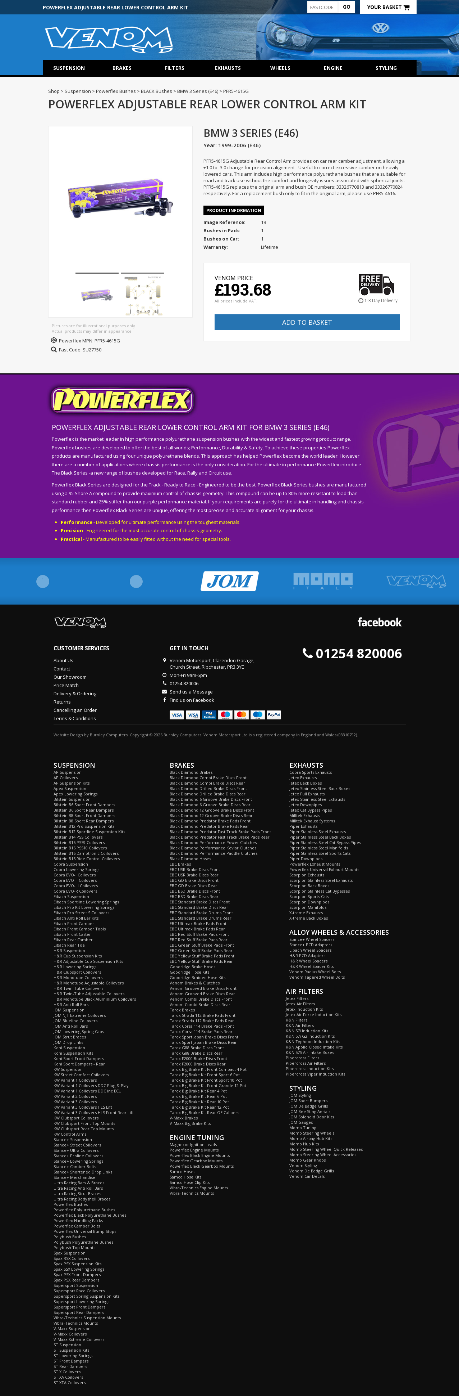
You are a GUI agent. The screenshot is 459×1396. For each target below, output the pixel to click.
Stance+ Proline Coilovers (78, 1155)
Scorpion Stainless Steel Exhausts (321, 880)
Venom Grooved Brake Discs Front (203, 988)
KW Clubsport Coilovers (76, 1118)
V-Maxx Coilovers (70, 1334)
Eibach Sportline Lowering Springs (86, 902)
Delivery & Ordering (75, 693)
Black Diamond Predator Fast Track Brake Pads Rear (220, 837)
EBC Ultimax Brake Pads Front (198, 923)
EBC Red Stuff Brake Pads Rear (199, 939)
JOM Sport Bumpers (308, 1100)
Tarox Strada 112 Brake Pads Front (202, 1015)
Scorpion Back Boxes (309, 885)
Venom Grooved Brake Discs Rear (202, 993)
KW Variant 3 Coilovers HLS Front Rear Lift (94, 1112)
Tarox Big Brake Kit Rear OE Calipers (204, 1112)
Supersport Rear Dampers (79, 1312)
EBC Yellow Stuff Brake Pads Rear (201, 961)
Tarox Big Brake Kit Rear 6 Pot (198, 1096)
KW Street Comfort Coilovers (81, 1074)
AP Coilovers (66, 777)
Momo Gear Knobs (307, 1160)
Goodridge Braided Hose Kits (197, 977)
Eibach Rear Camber (73, 939)
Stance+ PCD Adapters (310, 944)
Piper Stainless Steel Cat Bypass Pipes (325, 842)
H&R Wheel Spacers (308, 961)
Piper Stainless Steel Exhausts (317, 831)
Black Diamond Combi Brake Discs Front (208, 777)
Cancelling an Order (75, 710)
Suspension (69, 67)
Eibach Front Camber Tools (80, 929)
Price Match (66, 685)
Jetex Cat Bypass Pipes (310, 810)
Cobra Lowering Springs (76, 869)
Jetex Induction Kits (304, 1009)
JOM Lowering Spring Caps (79, 1031)
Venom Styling (303, 1165)
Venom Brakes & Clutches (195, 983)
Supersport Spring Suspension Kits (86, 1296)
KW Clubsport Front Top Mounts (84, 1123)
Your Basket (388, 7)
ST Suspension (67, 1344)
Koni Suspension (69, 1047)
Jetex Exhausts (303, 777)
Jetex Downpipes (305, 804)
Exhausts (228, 67)
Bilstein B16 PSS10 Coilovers (80, 847)
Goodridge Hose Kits (189, 972)
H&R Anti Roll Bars (71, 1004)
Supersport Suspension (76, 1285)
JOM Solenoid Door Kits (311, 1116)
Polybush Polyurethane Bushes (83, 1242)
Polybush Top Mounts (74, 1247)
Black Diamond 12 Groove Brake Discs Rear (211, 815)
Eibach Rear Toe (69, 945)
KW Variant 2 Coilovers (75, 1096)
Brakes (122, 67)
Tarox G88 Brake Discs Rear (196, 1053)
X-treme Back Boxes (308, 918)
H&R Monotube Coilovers (78, 977)
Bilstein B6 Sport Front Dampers (84, 804)
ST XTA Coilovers (70, 1382)
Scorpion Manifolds (307, 907)
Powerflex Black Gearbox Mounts (202, 1166)
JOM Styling (300, 1095)
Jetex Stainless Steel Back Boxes (319, 788)
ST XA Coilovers (68, 1377)
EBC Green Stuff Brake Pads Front (202, 945)
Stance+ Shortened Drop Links (83, 1172)
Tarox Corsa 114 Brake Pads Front (202, 1026)
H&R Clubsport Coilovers (77, 972)
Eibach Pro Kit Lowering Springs (84, 907)
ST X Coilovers (67, 1371)
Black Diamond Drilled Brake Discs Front (208, 788)
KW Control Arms (70, 1134)
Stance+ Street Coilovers (77, 1145)
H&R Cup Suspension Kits (78, 956)
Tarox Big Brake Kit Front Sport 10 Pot (206, 1080)
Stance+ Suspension (73, 1139)
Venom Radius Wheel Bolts (315, 971)
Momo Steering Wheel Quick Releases (326, 1149)
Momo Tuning (302, 1127)
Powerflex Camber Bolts (77, 1226)
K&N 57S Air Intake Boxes (310, 1052)
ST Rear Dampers (70, 1366)
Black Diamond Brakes (191, 772)
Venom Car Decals (307, 1176)
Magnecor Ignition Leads (193, 1144)
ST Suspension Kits (71, 1350)
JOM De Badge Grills (308, 1106)
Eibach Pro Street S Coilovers (81, 912)
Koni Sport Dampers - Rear (79, 1064)
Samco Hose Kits (185, 1177)
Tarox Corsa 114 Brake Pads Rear (201, 1031)
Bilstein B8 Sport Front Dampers (84, 815)
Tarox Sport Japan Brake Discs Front (204, 1037)
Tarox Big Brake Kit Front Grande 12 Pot (208, 1085)
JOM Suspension (69, 1010)
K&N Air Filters (300, 1025)
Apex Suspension (70, 788)
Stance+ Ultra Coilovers (76, 1150)
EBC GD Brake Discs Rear (193, 885)
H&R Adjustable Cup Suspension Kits (88, 961)
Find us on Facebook (192, 700)
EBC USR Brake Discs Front (195, 869)
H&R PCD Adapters (307, 955)
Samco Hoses (182, 1171)
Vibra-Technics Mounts (76, 1323)
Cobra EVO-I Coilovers (75, 874)
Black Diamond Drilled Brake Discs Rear (207, 793)
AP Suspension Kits (71, 783)
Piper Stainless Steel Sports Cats (319, 853)
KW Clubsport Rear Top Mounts (84, 1128)
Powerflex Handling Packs (78, 1220)
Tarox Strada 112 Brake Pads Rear (202, 1020)
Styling (386, 67)
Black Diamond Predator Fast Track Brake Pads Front (220, 831)
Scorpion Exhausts (306, 874)
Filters (174, 67)
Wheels (280, 67)
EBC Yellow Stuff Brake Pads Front (202, 956)
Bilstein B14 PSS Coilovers (78, 837)
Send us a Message (191, 691)
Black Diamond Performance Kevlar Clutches (213, 847)
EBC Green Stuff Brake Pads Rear (201, 950)
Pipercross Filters (302, 1057)
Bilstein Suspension (72, 799)
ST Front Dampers (71, 1361)
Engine (333, 67)
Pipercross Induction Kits (310, 1068)
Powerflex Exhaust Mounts (314, 864)
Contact (62, 668)
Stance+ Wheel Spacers (311, 939)
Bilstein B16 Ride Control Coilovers (87, 858)
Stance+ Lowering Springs (78, 1161)
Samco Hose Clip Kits (190, 1182)
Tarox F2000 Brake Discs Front (198, 1058)
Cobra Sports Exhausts (310, 772)
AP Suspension (68, 772)
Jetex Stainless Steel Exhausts (317, 799)
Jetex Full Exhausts (307, 793)
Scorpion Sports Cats (309, 896)
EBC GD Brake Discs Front (194, 880)
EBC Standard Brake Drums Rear (200, 918)
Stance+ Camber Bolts (75, 1166)
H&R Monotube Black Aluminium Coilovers (95, 999)
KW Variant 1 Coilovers (75, 1080)
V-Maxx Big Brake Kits (190, 1123)
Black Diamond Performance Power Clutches (213, 842)
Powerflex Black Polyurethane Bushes (90, 1215)
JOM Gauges (301, 1122)
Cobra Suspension (71, 864)
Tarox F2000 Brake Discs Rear (198, 1064)
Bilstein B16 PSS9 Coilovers (79, 842)
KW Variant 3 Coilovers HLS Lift (83, 1107)
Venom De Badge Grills (311, 1170)
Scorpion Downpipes (309, 902)
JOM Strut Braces (70, 1037)
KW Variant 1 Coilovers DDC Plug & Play (91, 1085)
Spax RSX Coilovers (71, 1258)
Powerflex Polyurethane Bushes (84, 1209)
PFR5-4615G (107, 340)
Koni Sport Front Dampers (79, 1058)
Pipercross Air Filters (306, 1063)
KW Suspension (68, 1069)
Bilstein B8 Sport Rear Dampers (84, 820)
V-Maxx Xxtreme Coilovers (79, 1339)
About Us (63, 660)
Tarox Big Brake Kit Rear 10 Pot (199, 1101)
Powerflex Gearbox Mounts (196, 1160)
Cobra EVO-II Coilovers (75, 880)
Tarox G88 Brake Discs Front (197, 1047)
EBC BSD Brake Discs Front (195, 891)
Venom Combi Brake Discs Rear (200, 1004)
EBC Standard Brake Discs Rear (199, 907)
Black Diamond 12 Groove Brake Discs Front (212, 810)
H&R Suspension (69, 950)
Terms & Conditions (75, 718)
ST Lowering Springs (73, 1355)
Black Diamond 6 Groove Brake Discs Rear (210, 804)
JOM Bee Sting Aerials (309, 1111)
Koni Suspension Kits (73, 1053)
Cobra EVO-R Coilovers (75, 891)
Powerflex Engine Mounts (194, 1150)
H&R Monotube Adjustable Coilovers (89, 983)
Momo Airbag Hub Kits (310, 1138)
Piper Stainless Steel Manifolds (318, 847)
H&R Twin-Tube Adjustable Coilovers (89, 993)
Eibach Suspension (71, 896)
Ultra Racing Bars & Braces (79, 1182)
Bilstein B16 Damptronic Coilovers (86, 853)
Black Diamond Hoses (190, 858)
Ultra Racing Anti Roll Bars (78, 1188)
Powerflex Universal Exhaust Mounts (324, 869)
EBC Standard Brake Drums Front (201, 912)
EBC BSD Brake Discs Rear (194, 896)
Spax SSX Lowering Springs (79, 1269)
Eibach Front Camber (74, 923)
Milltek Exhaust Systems (312, 820)
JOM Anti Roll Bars (71, 1026)
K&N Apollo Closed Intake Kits (314, 1047)
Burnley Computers (109, 734)
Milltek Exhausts (304, 815)
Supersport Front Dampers (79, 1307)
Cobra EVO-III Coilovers (76, 885)
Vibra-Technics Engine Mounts (199, 1187)
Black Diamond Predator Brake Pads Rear (209, 826)
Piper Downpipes (305, 858)
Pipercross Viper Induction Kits (315, 1074)
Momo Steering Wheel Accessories (322, 1154)
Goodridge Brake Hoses (192, 966)
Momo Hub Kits (304, 1143)
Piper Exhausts (303, 826)
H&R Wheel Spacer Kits (311, 966)
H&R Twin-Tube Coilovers (78, 988)
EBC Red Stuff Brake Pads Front (199, 934)
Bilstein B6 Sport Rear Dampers (84, 810)
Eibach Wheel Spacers (310, 950)
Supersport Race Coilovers (79, 1290)
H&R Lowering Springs (75, 966)
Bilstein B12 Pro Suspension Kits (84, 826)
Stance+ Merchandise (74, 1177)
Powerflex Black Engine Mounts (200, 1155)
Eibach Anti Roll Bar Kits (76, 918)
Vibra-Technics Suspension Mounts (87, 1317)
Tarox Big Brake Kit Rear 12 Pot (199, 1107)
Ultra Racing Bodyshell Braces (82, 1199)
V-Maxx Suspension (72, 1328)
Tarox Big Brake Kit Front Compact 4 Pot (208, 1069)
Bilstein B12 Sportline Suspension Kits (89, 831)
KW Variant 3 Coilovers (75, 1101)
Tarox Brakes (182, 1010)
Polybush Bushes (70, 1236)
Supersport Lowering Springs (81, 1301)
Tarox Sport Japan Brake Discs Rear (203, 1042)
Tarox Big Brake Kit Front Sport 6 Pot (205, 1074)
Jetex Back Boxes (305, 783)
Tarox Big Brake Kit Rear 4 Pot (198, 1091)
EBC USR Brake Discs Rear (194, 874)
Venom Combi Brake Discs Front (201, 999)
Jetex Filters (297, 998)
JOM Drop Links (68, 1042)
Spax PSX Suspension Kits (77, 1263)
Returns (62, 702)
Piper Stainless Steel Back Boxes (320, 837)
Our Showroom (70, 677)
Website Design (68, 734)
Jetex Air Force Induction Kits (313, 1014)
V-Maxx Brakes (184, 1118)
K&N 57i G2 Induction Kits (310, 1036)
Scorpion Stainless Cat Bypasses (319, 891)
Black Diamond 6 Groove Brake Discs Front (211, 799)
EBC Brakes (180, 864)
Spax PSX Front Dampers (77, 1274)
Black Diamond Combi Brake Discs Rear (207, 783)
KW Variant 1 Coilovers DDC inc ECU (87, 1091)
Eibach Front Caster (72, 934)
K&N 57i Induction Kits (307, 1030)
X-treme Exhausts (306, 912)
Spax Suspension (70, 1253)
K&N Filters (296, 1020)
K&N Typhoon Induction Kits (313, 1041)
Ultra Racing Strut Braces (77, 1193)
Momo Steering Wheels (311, 1133)
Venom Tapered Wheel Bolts (317, 977)
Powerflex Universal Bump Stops (85, 1231)
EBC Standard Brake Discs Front (200, 902)
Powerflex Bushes (71, 1204)
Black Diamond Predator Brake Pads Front (210, 820)
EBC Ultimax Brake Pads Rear (197, 929)
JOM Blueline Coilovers (75, 1020)
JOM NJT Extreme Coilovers (80, 1015)
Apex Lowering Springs (75, 793)
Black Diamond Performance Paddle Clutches (213, 853)
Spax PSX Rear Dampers (76, 1280)
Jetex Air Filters (300, 1003)
